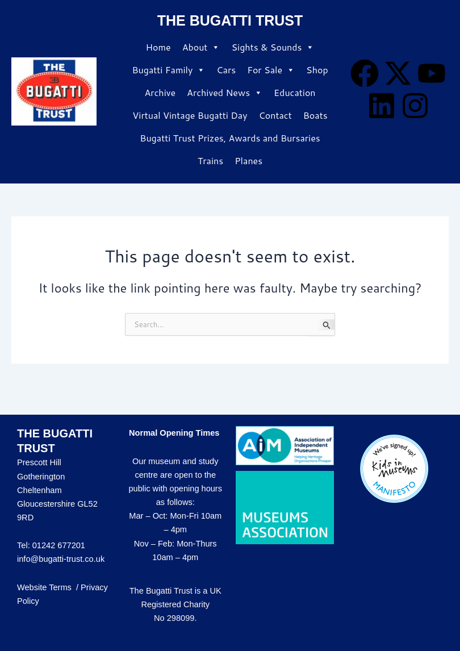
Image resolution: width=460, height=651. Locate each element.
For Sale (271, 70)
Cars (226, 69)
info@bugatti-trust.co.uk (60, 559)
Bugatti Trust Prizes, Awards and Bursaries (230, 137)
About (201, 47)
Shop (317, 69)
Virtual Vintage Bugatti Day (189, 115)
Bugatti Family (168, 70)
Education (294, 92)
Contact (274, 115)
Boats (315, 115)
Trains (210, 160)
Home (158, 46)
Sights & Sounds (272, 47)
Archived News (224, 92)
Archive (159, 92)
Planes (248, 160)
